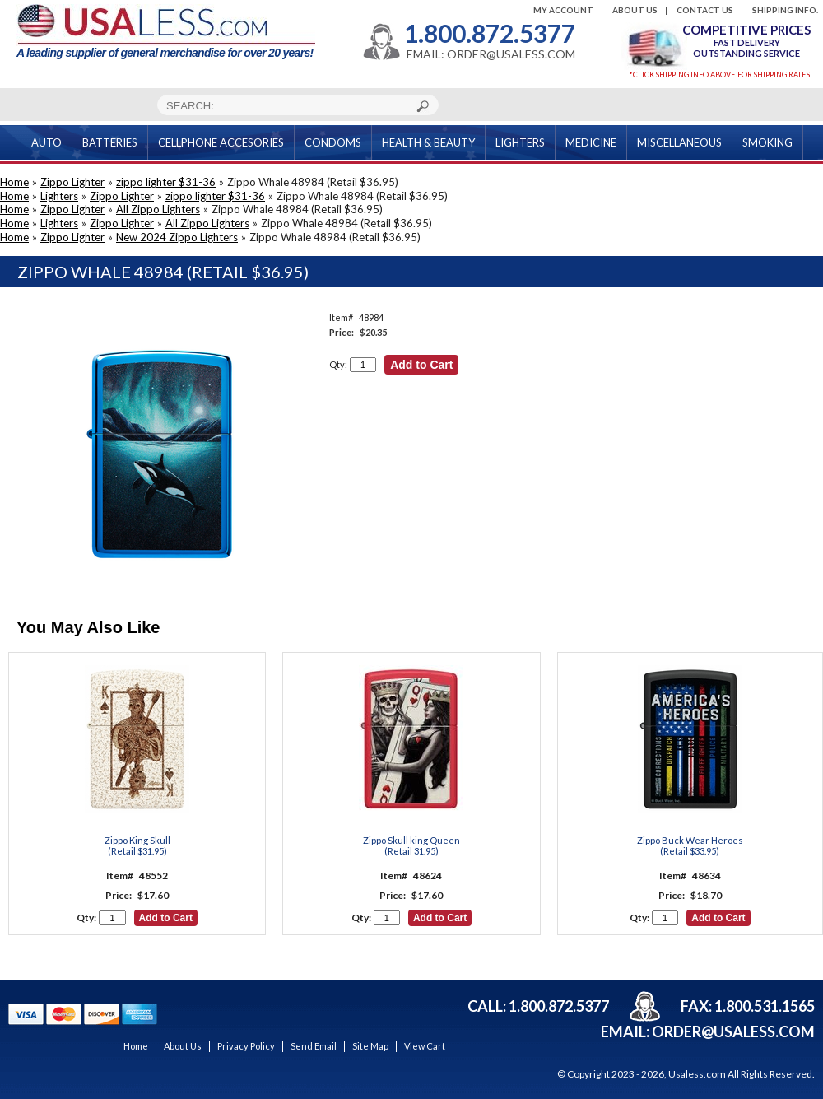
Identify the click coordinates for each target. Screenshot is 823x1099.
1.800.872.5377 (489, 33)
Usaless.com (697, 1074)
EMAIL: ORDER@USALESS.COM (491, 54)
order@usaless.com (733, 1031)
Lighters (59, 196)
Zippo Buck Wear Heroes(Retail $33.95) (690, 845)
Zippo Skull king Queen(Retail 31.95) (411, 845)
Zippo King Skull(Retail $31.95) (137, 845)
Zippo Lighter (72, 182)
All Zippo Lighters (158, 209)
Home (14, 182)
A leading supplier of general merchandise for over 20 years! (165, 31)
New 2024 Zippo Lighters (177, 237)
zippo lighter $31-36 (166, 182)
